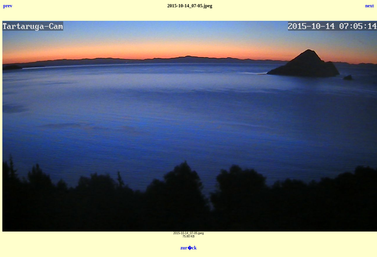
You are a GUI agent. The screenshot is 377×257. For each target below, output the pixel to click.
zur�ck (188, 247)
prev (7, 5)
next (369, 5)
